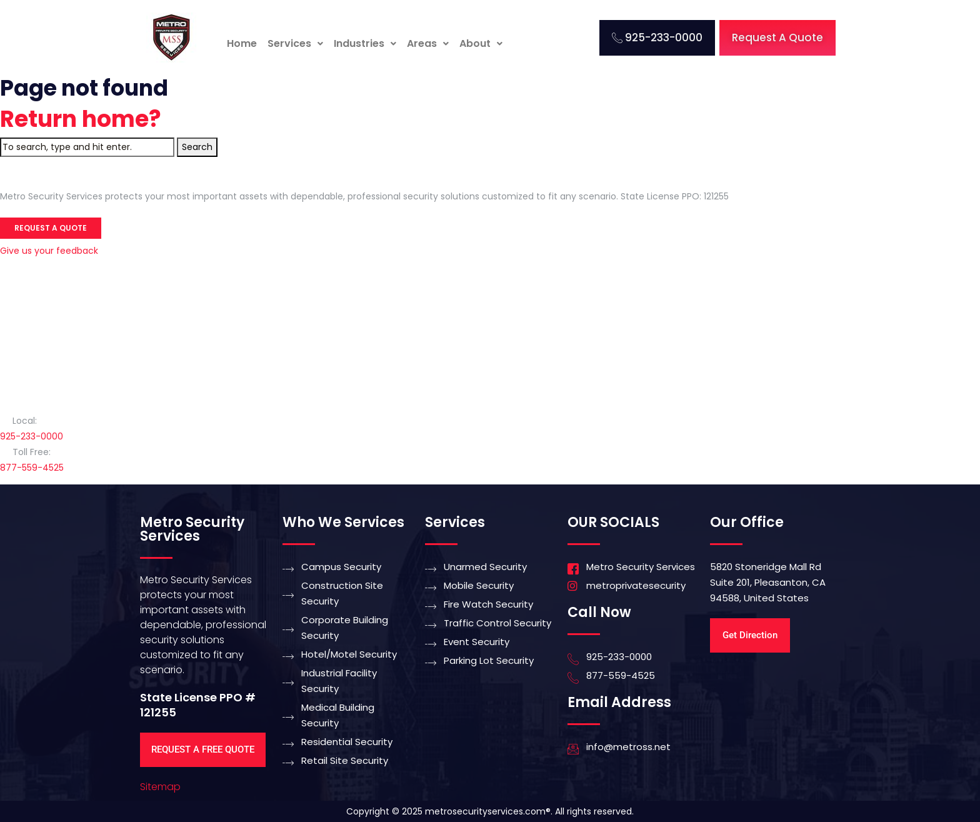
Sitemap (160, 786)
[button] (295, 44)
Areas (428, 43)
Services (295, 43)
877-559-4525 (32, 467)
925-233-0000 (31, 436)
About (480, 43)
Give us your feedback (49, 250)
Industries (365, 43)
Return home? (80, 119)
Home (242, 43)
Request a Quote (50, 228)
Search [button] (197, 147)
